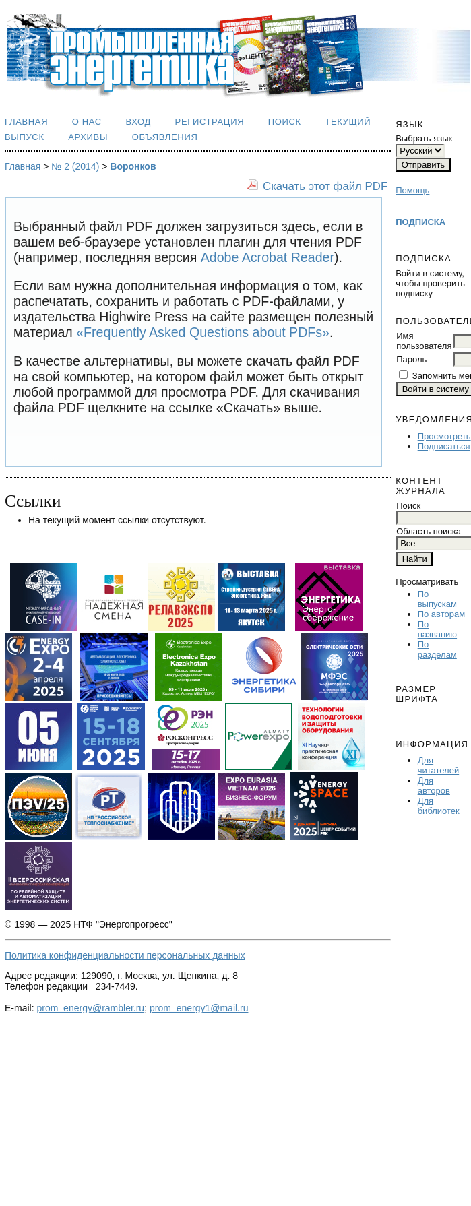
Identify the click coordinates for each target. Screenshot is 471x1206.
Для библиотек (439, 806)
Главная (26, 122)
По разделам (437, 649)
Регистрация (210, 122)
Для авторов (434, 785)
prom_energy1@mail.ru (199, 1008)
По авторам (441, 614)
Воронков (133, 166)
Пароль (411, 359)
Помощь (412, 190)
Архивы (88, 137)
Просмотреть (444, 436)
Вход (138, 122)
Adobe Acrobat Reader (267, 257)
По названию (437, 629)
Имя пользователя (423, 341)
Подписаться (444, 446)
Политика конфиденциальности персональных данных (125, 955)
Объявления (165, 137)
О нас (87, 122)
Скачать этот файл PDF (325, 186)
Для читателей (438, 765)
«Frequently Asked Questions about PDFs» (202, 332)
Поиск (284, 122)
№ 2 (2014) (75, 166)
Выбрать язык (424, 138)
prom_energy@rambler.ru (90, 1008)
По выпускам (437, 599)
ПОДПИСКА (420, 222)
